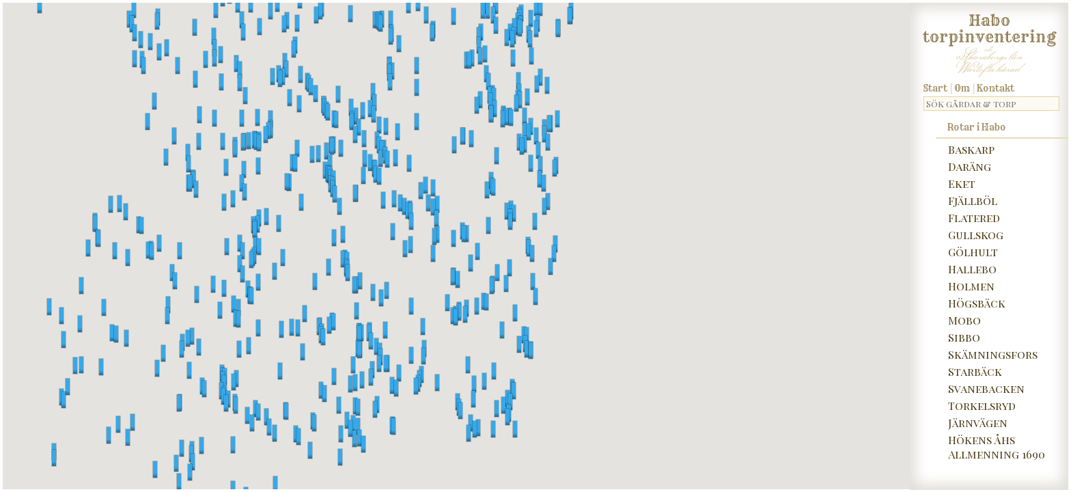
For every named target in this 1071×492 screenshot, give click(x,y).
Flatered (974, 217)
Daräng (969, 166)
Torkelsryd (982, 405)
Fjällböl (972, 200)
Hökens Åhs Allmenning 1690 (996, 447)
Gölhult (973, 252)
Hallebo (972, 269)
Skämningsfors (993, 354)
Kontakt (995, 88)
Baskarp (971, 149)
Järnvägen (977, 422)
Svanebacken (986, 388)
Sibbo (964, 337)
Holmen (971, 286)
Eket (961, 183)
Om (962, 88)
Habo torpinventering (989, 26)
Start (935, 88)
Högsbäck (976, 303)
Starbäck (975, 371)
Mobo (964, 320)
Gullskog (975, 235)
